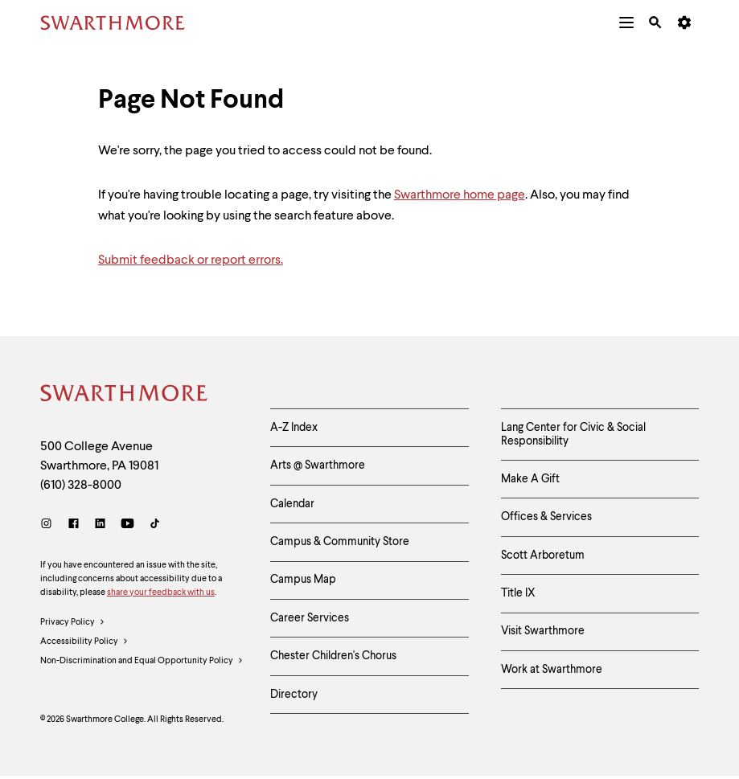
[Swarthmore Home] (124, 395)
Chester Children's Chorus (333, 658)
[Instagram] (49, 525)
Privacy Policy (72, 623)
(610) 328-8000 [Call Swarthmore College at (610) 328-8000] (80, 485)
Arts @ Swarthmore (317, 466)
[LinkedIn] (100, 525)
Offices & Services (546, 517)
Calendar (292, 504)
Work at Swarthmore (551, 672)
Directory (294, 697)
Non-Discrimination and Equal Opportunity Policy (142, 662)
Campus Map (303, 581)
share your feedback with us (161, 592)
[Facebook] (73, 525)
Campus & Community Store (339, 542)
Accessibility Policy (84, 642)
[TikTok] (154, 525)
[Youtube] (127, 525)
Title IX (518, 595)
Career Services (309, 619)
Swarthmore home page (459, 195)
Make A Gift (530, 480)
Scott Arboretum (543, 556)
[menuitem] (626, 22)
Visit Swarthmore (543, 633)
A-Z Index (294, 427)
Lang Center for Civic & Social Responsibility (573, 434)
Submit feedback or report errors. (190, 260)
